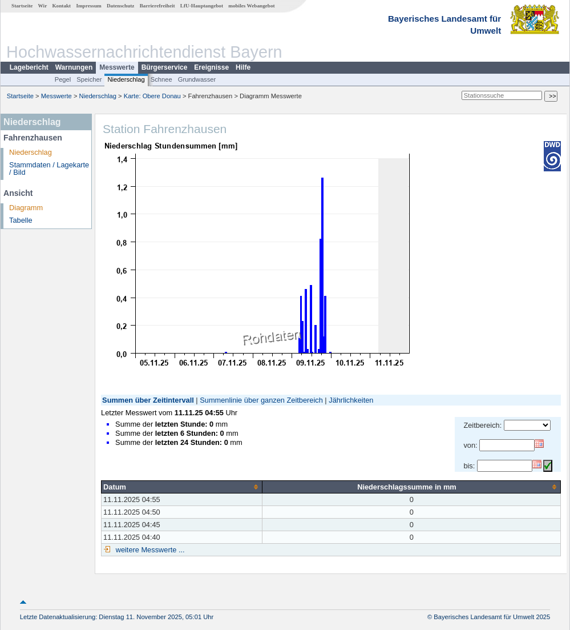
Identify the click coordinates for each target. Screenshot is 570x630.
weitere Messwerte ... (149, 549)
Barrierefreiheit (157, 6)
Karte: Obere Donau (152, 96)
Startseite (22, 6)
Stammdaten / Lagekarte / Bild (49, 168)
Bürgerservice (165, 67)
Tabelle (21, 220)
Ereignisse (211, 67)
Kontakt (61, 6)
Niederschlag (125, 79)
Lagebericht (29, 67)
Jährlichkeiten (351, 400)
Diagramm (26, 207)
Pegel (63, 79)
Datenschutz (121, 6)
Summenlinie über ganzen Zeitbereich (261, 400)
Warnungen (74, 67)
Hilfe (243, 67)
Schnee (161, 79)
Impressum (88, 6)
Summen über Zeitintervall (148, 400)
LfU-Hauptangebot (201, 6)
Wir (42, 6)
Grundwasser (197, 79)
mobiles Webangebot (251, 6)
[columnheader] (182, 486)
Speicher (89, 79)
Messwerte (116, 67)
